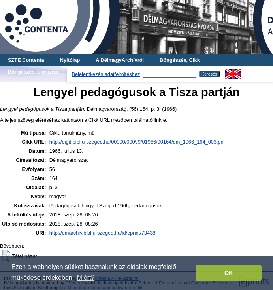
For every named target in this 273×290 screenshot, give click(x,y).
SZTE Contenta (26, 60)
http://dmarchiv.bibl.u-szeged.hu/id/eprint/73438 (102, 233)
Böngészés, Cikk (180, 60)
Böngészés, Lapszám (33, 72)
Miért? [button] (85, 277)
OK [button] (228, 273)
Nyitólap (70, 60)
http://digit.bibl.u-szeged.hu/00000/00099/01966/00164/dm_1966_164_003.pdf (137, 142)
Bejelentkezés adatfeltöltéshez (106, 74)
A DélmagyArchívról (120, 60)
